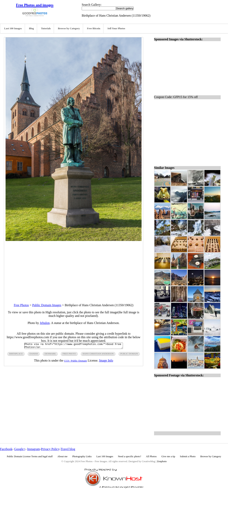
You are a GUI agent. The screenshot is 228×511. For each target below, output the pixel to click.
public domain (129, 355)
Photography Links (82, 456)
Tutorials (46, 28)
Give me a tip (168, 456)
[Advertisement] (73, 268)
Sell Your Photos (116, 28)
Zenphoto (162, 461)
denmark (50, 355)
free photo (69, 355)
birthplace (16, 355)
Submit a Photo (187, 456)
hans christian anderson (98, 355)
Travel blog (67, 449)
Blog (31, 28)
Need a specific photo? (129, 456)
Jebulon (45, 323)
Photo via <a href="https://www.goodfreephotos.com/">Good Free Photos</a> (73, 346)
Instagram (33, 449)
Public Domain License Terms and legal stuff (30, 456)
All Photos (151, 456)
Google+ (19, 449)
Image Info (106, 361)
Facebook (6, 449)
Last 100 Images (13, 28)
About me (62, 456)
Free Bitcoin (93, 28)
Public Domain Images (46, 305)
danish (34, 355)
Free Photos (21, 305)
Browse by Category (69, 28)
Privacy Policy (50, 449)
